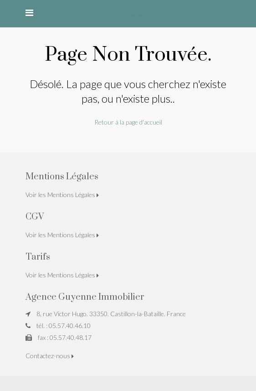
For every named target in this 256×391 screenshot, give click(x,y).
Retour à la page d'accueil (128, 122)
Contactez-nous (50, 356)
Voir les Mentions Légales (62, 194)
